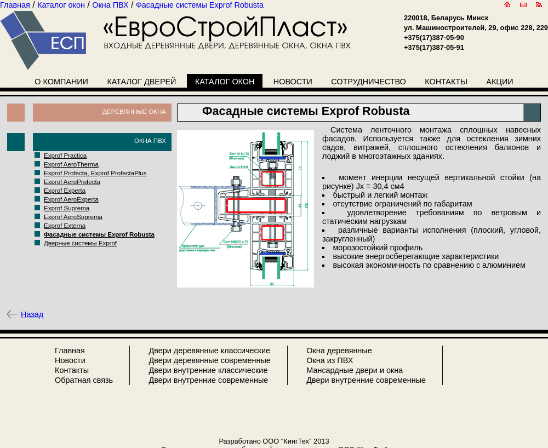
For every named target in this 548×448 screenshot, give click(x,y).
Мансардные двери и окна (354, 370)
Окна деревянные (339, 350)
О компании (61, 81)
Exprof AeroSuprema (73, 217)
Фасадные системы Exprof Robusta (99, 234)
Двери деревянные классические (209, 350)
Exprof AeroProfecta (72, 182)
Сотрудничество (368, 81)
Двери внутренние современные (208, 380)
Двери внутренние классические (208, 370)
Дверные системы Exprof (80, 243)
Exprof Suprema (66, 208)
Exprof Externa (64, 225)
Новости (292, 81)
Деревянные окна (134, 111)
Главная (70, 350)
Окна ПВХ (150, 140)
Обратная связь (84, 380)
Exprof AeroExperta (71, 199)
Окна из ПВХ (329, 360)
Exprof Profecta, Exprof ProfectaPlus (95, 173)
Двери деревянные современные (209, 360)
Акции (499, 81)
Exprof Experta (64, 190)
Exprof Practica (65, 155)
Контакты (446, 81)
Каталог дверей (141, 81)
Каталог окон (225, 81)
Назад (32, 314)
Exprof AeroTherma (71, 164)
